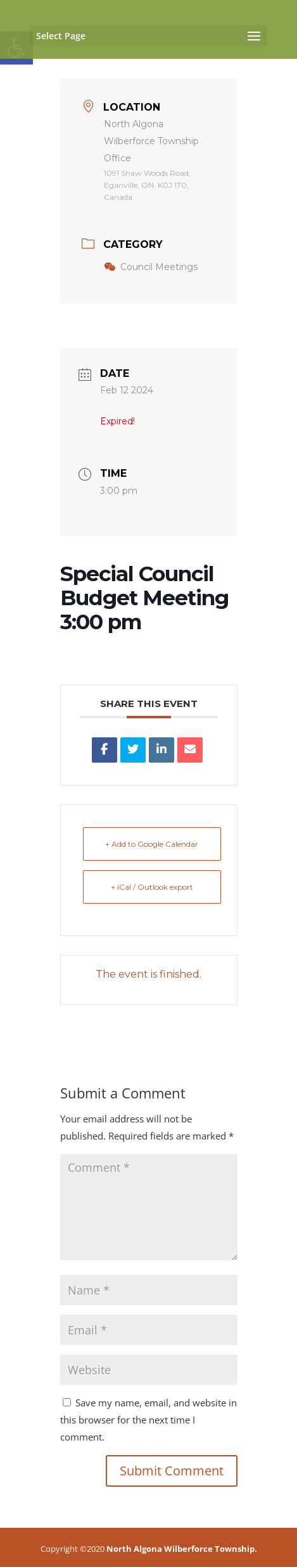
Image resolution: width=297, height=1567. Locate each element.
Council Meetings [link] (151, 267)
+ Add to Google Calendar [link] (151, 844)
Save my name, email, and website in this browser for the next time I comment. (148, 1419)
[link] (104, 750)
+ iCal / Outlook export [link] (152, 887)
